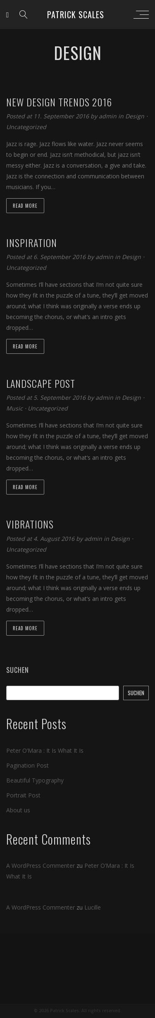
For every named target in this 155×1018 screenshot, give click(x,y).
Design (134, 116)
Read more (25, 205)
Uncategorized (26, 127)
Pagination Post (27, 765)
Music (14, 408)
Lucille (92, 907)
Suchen (17, 670)
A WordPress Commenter (40, 865)
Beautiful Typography (35, 780)
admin (108, 116)
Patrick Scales (75, 14)
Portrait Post (23, 795)
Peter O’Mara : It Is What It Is (44, 750)
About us (18, 810)
